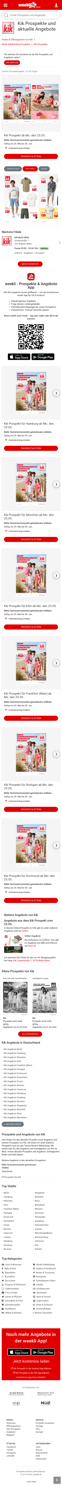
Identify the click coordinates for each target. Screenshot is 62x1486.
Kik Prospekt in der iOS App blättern (31, 1373)
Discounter (8, 1280)
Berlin (38, 7)
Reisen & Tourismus (44, 1272)
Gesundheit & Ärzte (12, 1300)
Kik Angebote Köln (11, 1061)
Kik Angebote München (14, 1057)
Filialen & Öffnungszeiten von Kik (17, 39)
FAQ (38, 1429)
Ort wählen (12, 62)
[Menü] (5, 5)
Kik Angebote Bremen (13, 1085)
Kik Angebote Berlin (12, 1049)
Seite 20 (32, 946)
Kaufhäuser (9, 1308)
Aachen (37, 1229)
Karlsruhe (38, 1213)
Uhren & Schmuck (43, 1305)
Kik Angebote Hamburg (14, 1053)
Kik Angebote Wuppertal (14, 1105)
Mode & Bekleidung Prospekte (16, 44)
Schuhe (38, 1284)
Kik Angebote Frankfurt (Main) (17, 1065)
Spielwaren (40, 1292)
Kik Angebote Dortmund (14, 1073)
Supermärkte (41, 1300)
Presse (39, 1450)
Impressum (41, 1459)
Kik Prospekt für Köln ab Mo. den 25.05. (30, 606)
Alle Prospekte (40, 44)
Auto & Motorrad (11, 1264)
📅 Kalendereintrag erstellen (17, 148)
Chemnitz (38, 1241)
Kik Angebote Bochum (13, 1101)
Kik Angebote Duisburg (13, 1097)
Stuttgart (7, 1213)
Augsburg (38, 1221)
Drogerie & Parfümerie (14, 1284)
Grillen (44, 169)
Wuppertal (39, 1193)
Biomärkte (8, 1276)
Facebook (11, 1447)
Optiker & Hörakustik (44, 1268)
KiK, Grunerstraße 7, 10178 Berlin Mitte (31, 960)
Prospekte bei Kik (11, 1177)
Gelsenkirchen (40, 1225)
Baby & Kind (9, 1268)
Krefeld (37, 1249)
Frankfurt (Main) (10, 1209)
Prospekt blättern (31, 156)
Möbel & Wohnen (11, 1313)
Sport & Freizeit (42, 1296)
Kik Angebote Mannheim (14, 1117)
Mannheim (39, 1205)
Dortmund (7, 1217)
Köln (5, 1205)
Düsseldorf (8, 1221)
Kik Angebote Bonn (12, 1113)
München (7, 1201)
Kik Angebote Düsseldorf (14, 1077)
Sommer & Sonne (13, 169)
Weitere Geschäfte (42, 1313)
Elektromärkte (10, 1288)
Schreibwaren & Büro (44, 1280)
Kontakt (39, 1432)
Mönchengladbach (42, 1233)
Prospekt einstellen (45, 1423)
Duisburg (7, 1245)
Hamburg (7, 1197)
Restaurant (39, 1276)
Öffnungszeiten (13, 1426)
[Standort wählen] (56, 5)
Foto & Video (10, 1292)
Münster (38, 1209)
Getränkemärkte (11, 1305)
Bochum (7, 1249)
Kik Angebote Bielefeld (13, 1109)
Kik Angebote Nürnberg (14, 1093)
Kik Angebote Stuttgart (13, 1069)
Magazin (10, 1435)
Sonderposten (41, 1288)
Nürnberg (7, 1241)
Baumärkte (8, 1272)
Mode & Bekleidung (44, 1264)
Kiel (36, 1245)
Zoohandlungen (42, 1308)
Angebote (11, 1432)
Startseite (11, 1423)
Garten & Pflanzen (12, 1296)
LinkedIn (10, 1456)
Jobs (38, 1447)
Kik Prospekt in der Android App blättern (31, 1368)
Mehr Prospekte (30, 264)
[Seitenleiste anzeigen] (57, 1480)
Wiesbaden (39, 1217)
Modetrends (30, 169)
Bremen (6, 1229)
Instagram (11, 1453)
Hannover (7, 1233)
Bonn (36, 1201)
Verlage (39, 1426)
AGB (38, 1456)
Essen (6, 1225)
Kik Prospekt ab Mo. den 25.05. (25, 135)
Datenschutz (41, 1453)
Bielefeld (38, 1197)
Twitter (9, 1450)
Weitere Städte (12, 1124)
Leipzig (6, 1237)
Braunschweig (40, 1237)
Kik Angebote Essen (12, 1081)
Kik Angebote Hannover (14, 1089)
